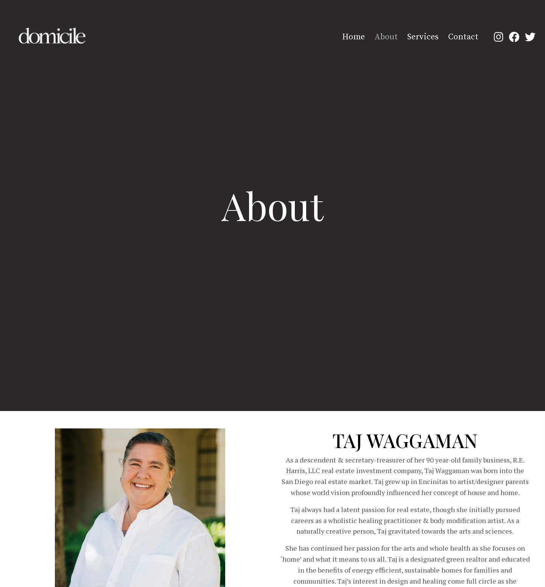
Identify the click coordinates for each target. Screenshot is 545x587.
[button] (498, 37)
